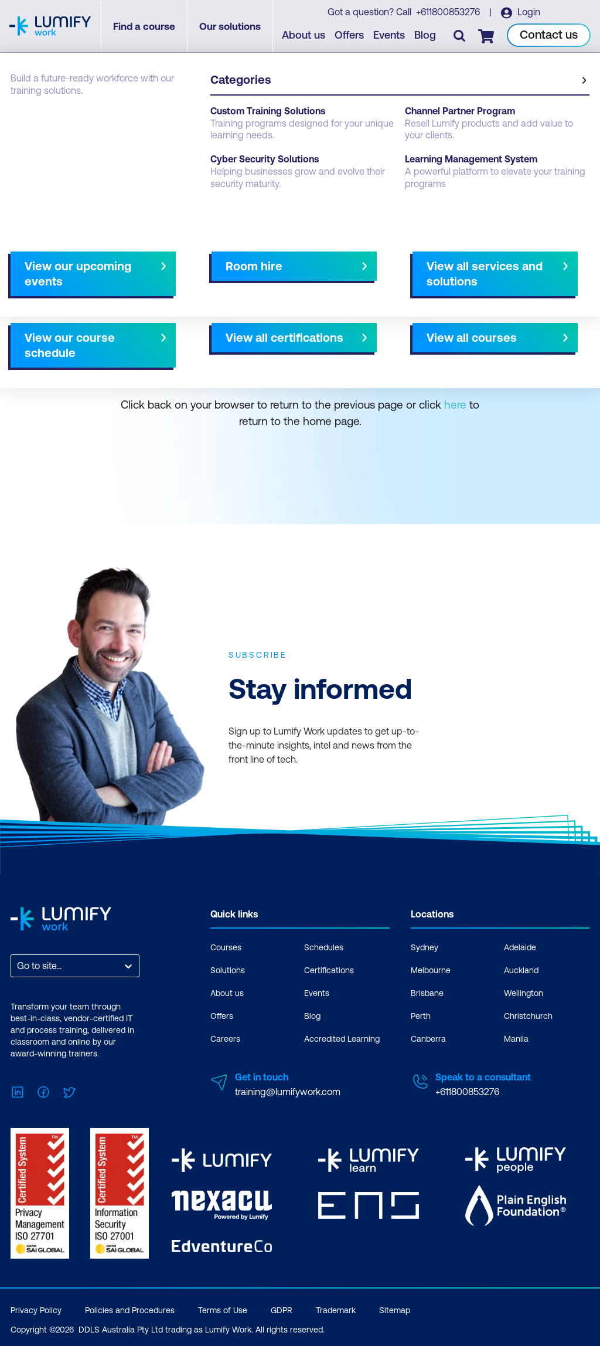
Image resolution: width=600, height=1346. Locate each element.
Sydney (424, 946)
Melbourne (431, 969)
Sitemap (394, 1307)
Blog (426, 35)
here (455, 403)
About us (304, 35)
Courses (225, 946)
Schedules (323, 946)
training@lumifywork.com (287, 1090)
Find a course (145, 26)
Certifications (329, 969)
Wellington (523, 992)
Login (528, 12)
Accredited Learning (342, 1037)
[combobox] (18, 964)
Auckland (521, 969)
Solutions (227, 969)
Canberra (428, 1037)
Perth (421, 1014)
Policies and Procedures (130, 1307)
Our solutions (230, 26)
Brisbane (427, 992)
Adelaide (520, 946)
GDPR (281, 1307)
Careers (225, 1037)
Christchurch (528, 1014)
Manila (516, 1037)
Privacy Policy (36, 1307)
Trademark (336, 1307)
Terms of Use (222, 1307)
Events (389, 35)
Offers (349, 35)
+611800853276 (448, 12)
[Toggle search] (460, 35)
